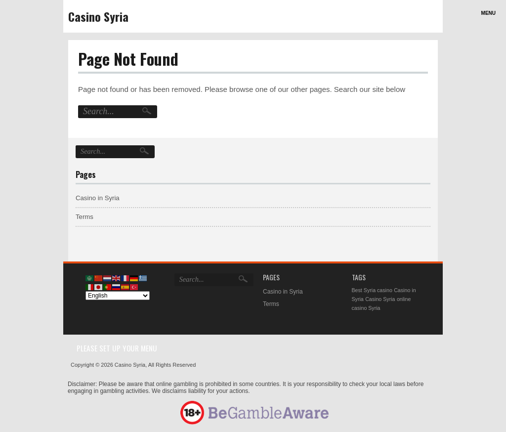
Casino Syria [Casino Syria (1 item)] (380, 299)
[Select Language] (117, 295)
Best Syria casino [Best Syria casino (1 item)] (372, 290)
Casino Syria (98, 16)
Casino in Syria (98, 198)
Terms (84, 216)
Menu (488, 13)
